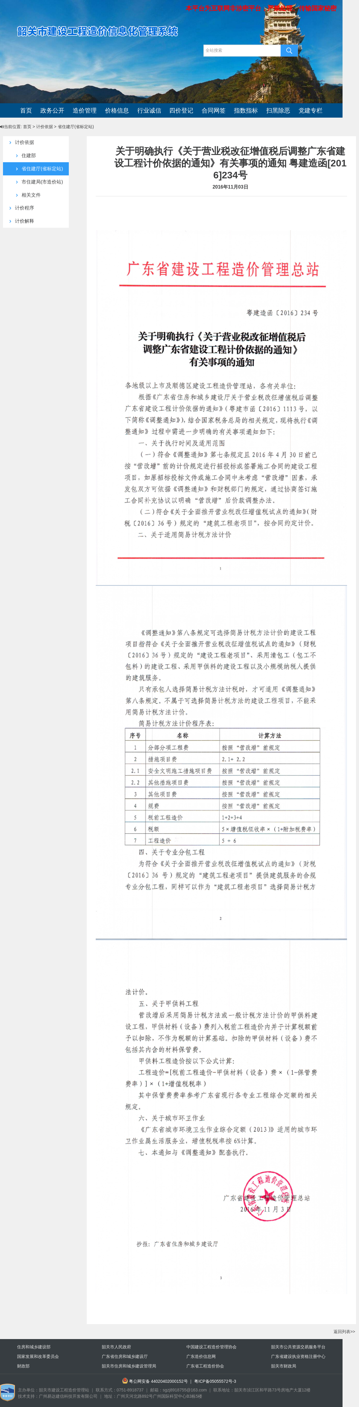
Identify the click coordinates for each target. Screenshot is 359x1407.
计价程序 (19, 208)
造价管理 (85, 110)
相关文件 (26, 195)
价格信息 (117, 110)
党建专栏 (311, 110)
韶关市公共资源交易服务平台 (298, 1346)
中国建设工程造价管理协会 (211, 1346)
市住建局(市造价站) (37, 182)
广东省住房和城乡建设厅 (125, 1356)
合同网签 (214, 110)
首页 (26, 110)
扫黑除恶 (278, 110)
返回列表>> (344, 1331)
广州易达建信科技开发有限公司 (68, 1396)
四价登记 (181, 110)
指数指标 (246, 110)
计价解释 (19, 221)
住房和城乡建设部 (34, 1346)
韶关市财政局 (283, 1366)
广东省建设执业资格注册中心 (298, 1356)
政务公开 (52, 110)
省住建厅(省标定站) (37, 169)
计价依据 (19, 142)
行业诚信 (149, 110)
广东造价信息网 (201, 1356)
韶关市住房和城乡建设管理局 (129, 1366)
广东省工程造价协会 (205, 1366)
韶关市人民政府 (116, 1346)
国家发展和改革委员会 (38, 1356)
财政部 (23, 1366)
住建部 (24, 156)
